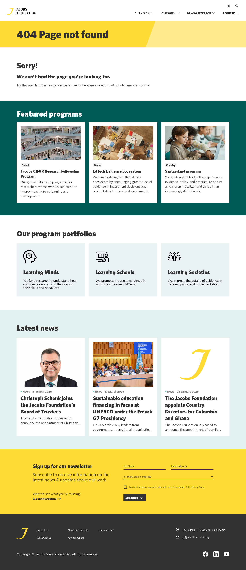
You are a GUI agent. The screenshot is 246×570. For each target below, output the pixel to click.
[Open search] (236, 6)
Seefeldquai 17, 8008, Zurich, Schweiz (204, 529)
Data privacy (106, 529)
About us (231, 13)
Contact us (42, 529)
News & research (201, 13)
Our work (170, 13)
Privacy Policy (197, 487)
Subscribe (131, 497)
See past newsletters (44, 498)
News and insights (78, 529)
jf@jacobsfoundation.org (196, 537)
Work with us (44, 537)
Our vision (144, 13)
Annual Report (76, 537)
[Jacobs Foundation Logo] (21, 11)
